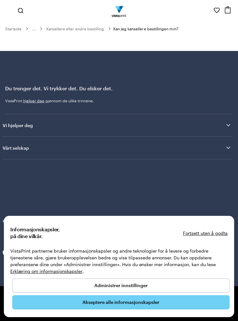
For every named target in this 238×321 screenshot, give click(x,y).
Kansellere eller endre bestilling (75, 28)
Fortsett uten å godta (205, 233)
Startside (13, 28)
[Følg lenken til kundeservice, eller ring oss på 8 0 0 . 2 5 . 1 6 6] (208, 10)
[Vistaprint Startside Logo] (119, 10)
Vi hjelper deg (117, 125)
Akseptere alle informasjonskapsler (120, 302)
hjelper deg (33, 100)
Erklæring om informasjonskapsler (46, 271)
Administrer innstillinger (121, 285)
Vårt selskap (117, 148)
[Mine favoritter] (217, 10)
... (34, 28)
